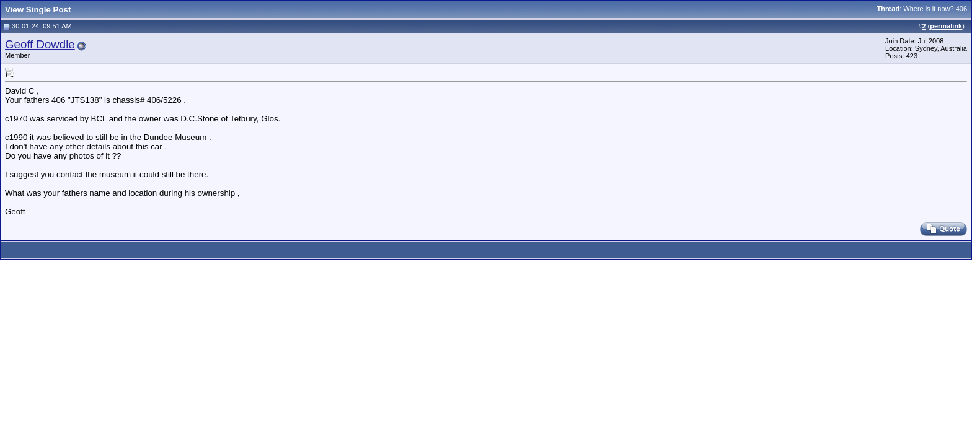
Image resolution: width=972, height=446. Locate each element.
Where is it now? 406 (935, 8)
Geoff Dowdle (40, 44)
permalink (946, 26)
